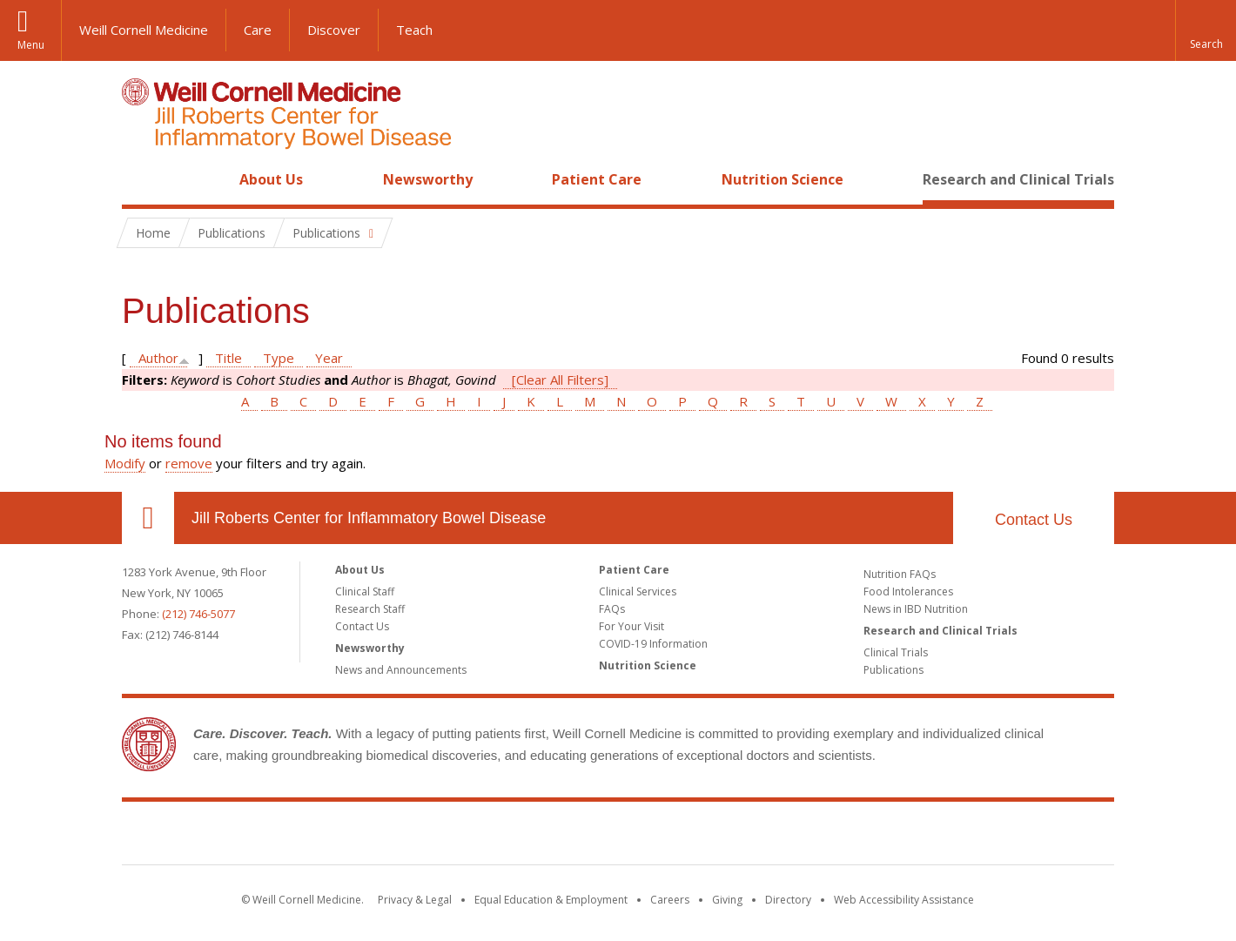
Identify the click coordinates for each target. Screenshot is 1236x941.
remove (188, 463)
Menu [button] (30, 44)
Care (258, 29)
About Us (271, 179)
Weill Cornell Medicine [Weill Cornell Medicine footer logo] (491, 836)
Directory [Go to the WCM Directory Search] (788, 899)
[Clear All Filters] (560, 379)
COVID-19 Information (653, 643)
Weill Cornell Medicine (143, 29)
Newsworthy (428, 179)
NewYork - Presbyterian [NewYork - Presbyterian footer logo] (764, 836)
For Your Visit (631, 626)
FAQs (612, 609)
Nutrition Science (782, 179)
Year (329, 357)
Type (278, 357)
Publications (893, 669)
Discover (333, 29)
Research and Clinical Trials (1018, 179)
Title (228, 357)
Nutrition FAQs (899, 574)
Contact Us (1033, 519)
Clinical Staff (364, 591)
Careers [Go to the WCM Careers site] (669, 899)
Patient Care (597, 179)
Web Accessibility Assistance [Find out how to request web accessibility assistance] (904, 899)
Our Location (148, 518)
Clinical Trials (895, 652)
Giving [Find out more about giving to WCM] (727, 899)
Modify (124, 463)
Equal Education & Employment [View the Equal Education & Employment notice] (551, 899)
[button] (1205, 30)
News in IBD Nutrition (915, 609)
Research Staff (370, 609)
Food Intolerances (908, 591)
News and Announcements (401, 669)
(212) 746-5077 (198, 614)
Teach (414, 29)
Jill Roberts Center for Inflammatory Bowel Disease (368, 518)
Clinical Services (637, 591)
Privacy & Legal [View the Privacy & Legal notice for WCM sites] (415, 899)
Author (158, 357)
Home (141, 179)
